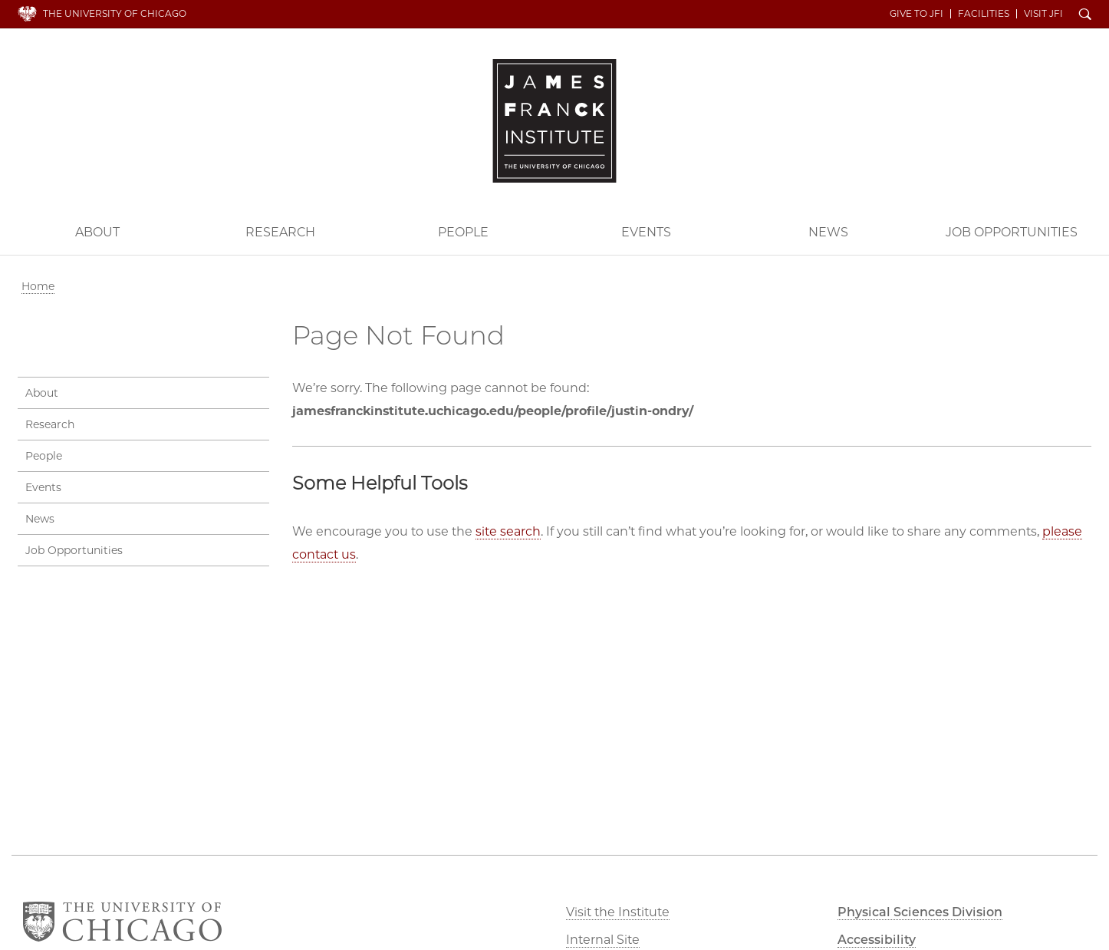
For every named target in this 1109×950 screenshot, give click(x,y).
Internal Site (603, 939)
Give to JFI (916, 13)
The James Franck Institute (554, 121)
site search (508, 531)
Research (280, 232)
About (97, 232)
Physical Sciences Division (920, 912)
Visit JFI (1043, 13)
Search (1085, 15)
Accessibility (877, 939)
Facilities (983, 13)
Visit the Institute (618, 912)
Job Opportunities (1012, 232)
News (828, 232)
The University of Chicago (114, 13)
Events (646, 232)
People (463, 232)
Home (37, 286)
